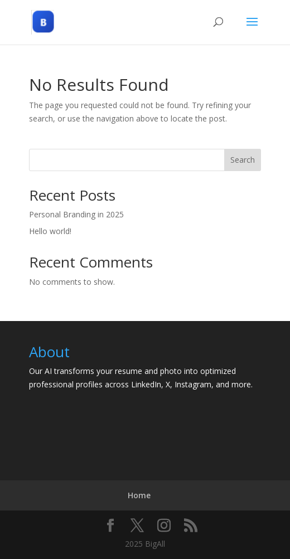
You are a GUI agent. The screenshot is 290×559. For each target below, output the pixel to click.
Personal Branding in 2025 (76, 214)
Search (242, 159)
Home (139, 495)
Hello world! (50, 231)
